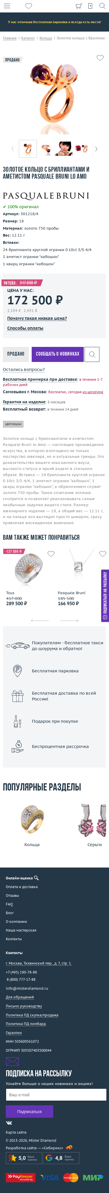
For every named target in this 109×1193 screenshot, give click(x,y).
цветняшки (13, 424)
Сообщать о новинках (57, 354)
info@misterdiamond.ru (27, 988)
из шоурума (93, 392)
